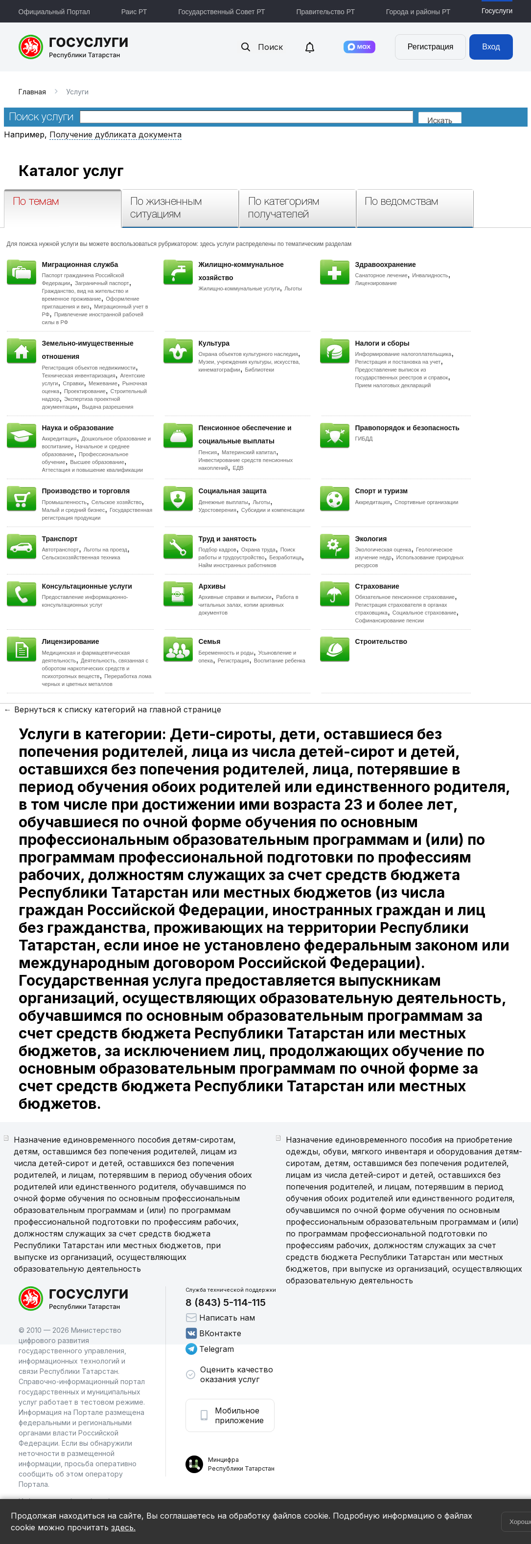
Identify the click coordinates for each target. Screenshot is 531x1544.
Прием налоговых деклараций (393, 385)
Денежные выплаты (223, 502)
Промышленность (64, 502)
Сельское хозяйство (116, 502)
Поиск (261, 47)
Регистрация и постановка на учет (398, 362)
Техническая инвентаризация (78, 375)
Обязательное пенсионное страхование (405, 597)
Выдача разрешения (108, 407)
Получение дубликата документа (115, 134)
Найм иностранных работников (238, 565)
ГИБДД (364, 438)
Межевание (103, 383)
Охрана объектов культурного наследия (248, 354)
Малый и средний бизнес (73, 510)
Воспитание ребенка (279, 660)
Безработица (285, 557)
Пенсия (208, 452)
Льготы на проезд (105, 549)
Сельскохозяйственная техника (81, 557)
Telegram (209, 1349)
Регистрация (431, 47)
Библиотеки (260, 370)
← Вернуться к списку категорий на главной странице (112, 709)
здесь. (123, 1527)
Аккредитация (59, 438)
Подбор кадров (217, 549)
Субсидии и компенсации (272, 510)
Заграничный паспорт (102, 283)
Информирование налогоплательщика (403, 354)
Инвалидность (430, 275)
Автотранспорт (60, 549)
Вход (491, 47)
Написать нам (220, 1317)
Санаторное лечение (381, 275)
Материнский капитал (249, 452)
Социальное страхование (424, 613)
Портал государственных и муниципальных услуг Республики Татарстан (74, 47)
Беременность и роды (226, 653)
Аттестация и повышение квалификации (92, 470)
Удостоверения (217, 510)
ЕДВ (237, 468)
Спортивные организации (426, 502)
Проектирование (85, 391)
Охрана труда (258, 549)
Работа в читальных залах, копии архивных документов (249, 605)
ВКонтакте (213, 1333)
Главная (32, 92)
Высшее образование (97, 462)
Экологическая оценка (383, 549)
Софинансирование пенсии (389, 620)
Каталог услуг (71, 170)
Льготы (293, 288)
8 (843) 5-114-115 (225, 1302)
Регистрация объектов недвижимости (89, 368)
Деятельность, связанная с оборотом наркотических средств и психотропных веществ (95, 668)
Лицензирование (376, 283)
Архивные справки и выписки (235, 597)
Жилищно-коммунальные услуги (239, 288)
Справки (73, 383)
